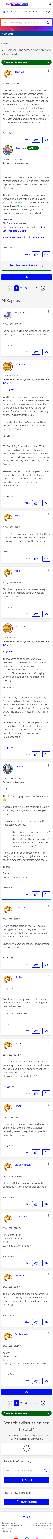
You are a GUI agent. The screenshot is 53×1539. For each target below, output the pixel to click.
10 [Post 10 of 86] (8, 1087)
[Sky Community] (17, 4)
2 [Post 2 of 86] (7, 345)
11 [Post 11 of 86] (7, 1146)
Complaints (7, 1528)
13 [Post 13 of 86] (8, 1256)
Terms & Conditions (42, 1523)
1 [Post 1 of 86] (7, 133)
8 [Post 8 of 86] (7, 958)
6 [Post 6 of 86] (7, 748)
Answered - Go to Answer (26, 62)
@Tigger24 (11, 389)
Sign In (49, 5)
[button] (48, 70)
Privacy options (8, 1523)
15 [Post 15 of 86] (8, 1374)
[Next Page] (43, 288)
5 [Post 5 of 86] (7, 607)
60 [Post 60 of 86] (8, 248)
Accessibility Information (40, 1526)
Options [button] (5, 43)
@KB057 (10, 651)
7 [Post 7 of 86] (7, 888)
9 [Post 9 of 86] (7, 1024)
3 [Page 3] (26, 288)
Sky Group (6, 1531)
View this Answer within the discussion (24, 237)
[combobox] (24, 22)
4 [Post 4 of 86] (7, 552)
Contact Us (46, 1528)
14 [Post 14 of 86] (8, 1315)
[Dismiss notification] (49, 11)
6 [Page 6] (36, 288)
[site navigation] (3, 4)
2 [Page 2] (21, 288)
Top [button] (28, 1516)
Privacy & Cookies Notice (12, 1526)
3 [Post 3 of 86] (7, 496)
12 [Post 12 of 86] (8, 1197)
